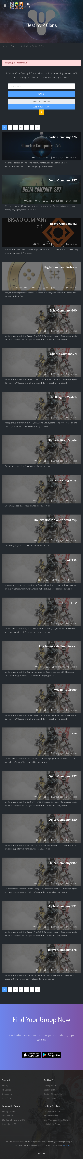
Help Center (7, 1098)
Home (4, 46)
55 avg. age (57, 623)
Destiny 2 (24, 46)
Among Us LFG (8, 1111)
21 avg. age (58, 580)
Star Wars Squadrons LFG (13, 1120)
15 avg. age (57, 374)
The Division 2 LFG (10, 1115)
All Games (6, 1089)
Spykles (66, 1145)
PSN (36, 244)
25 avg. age (57, 330)
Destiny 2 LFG (50, 1089)
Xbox (36, 157)
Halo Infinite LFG (9, 1124)
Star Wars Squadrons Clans (56, 1120)
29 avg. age (57, 460)
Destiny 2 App (50, 1098)
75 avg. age (57, 753)
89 (45, 157)
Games (14, 46)
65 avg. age (57, 926)
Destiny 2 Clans (50, 1085)
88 (45, 287)
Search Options (41, 101)
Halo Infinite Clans (52, 1124)
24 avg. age (57, 500)
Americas (71, 157)
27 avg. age (57, 417)
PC (37, 200)
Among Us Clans (51, 1115)
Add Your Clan (41, 107)
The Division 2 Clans (52, 1111)
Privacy (5, 1085)
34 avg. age (57, 200)
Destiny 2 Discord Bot (53, 1094)
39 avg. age (57, 157)
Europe (72, 580)
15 (45, 417)
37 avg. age (57, 244)
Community (7, 1094)
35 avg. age (57, 710)
